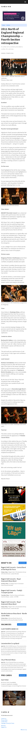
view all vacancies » (22, 624)
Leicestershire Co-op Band (10, 643)
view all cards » (23, 675)
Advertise (3, 725)
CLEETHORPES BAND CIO (9, 629)
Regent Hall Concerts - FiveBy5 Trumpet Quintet (11, 591)
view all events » (22, 562)
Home (3, 25)
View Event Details (20, 698)
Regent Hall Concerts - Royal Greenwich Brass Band (11, 580)
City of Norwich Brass (8, 660)
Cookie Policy (4, 721)
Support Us (3, 727)
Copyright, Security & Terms (7, 723)
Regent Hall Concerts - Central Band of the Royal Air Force (13, 568)
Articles (8, 25)
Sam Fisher (5, 680)
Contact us (3, 718)
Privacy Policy (4, 720)
